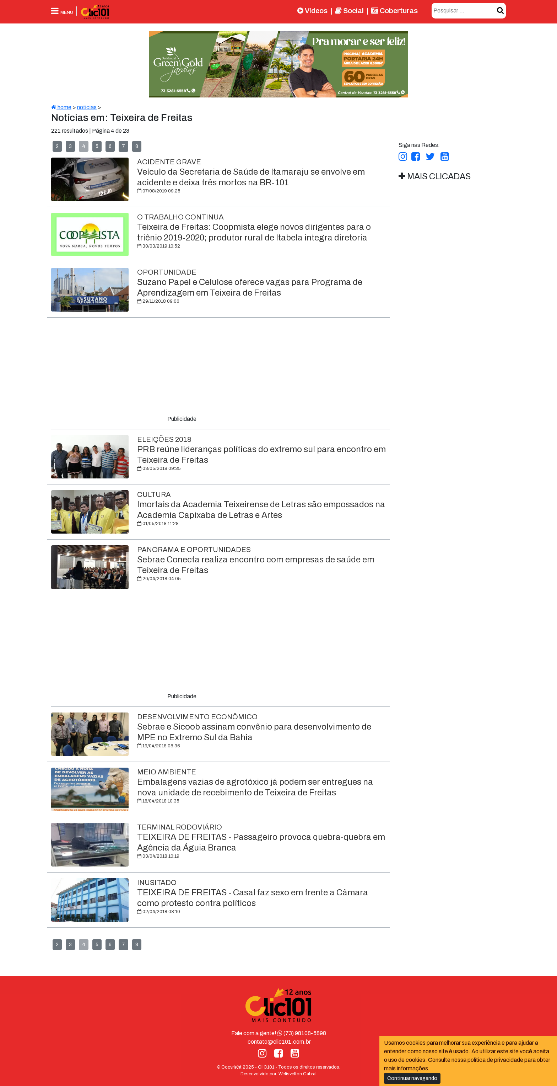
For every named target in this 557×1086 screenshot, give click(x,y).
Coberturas (394, 11)
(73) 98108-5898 (301, 1033)
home (61, 107)
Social (349, 11)
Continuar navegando (412, 1078)
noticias (87, 107)
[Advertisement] (220, 367)
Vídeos (312, 11)
